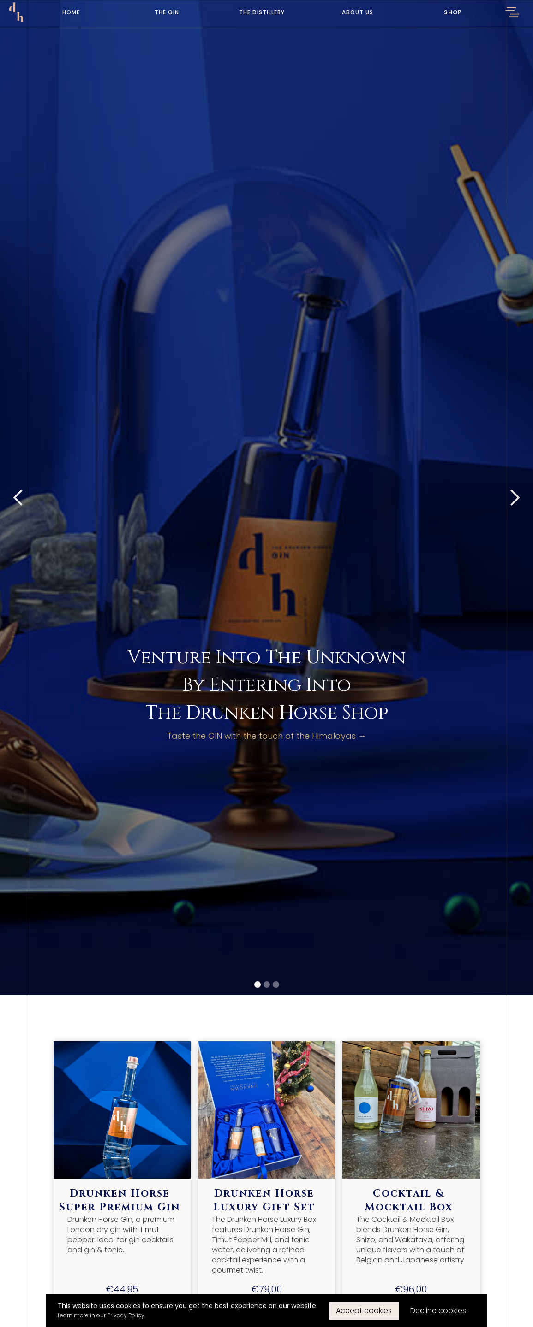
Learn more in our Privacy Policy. (101, 1315)
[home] (16, 12)
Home (71, 12)
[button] (512, 14)
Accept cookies (364, 1310)
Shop (453, 12)
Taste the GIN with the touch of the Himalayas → (266, 736)
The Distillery (262, 12)
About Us (357, 12)
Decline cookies (438, 1310)
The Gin (167, 12)
